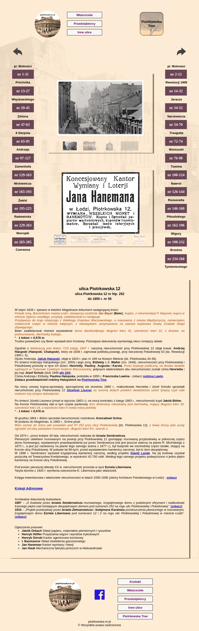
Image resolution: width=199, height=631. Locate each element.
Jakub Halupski (49, 358)
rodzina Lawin (153, 376)
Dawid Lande (140, 453)
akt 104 (64, 372)
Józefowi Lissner (79, 390)
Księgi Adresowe (29, 488)
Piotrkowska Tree (94, 379)
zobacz (172, 477)
